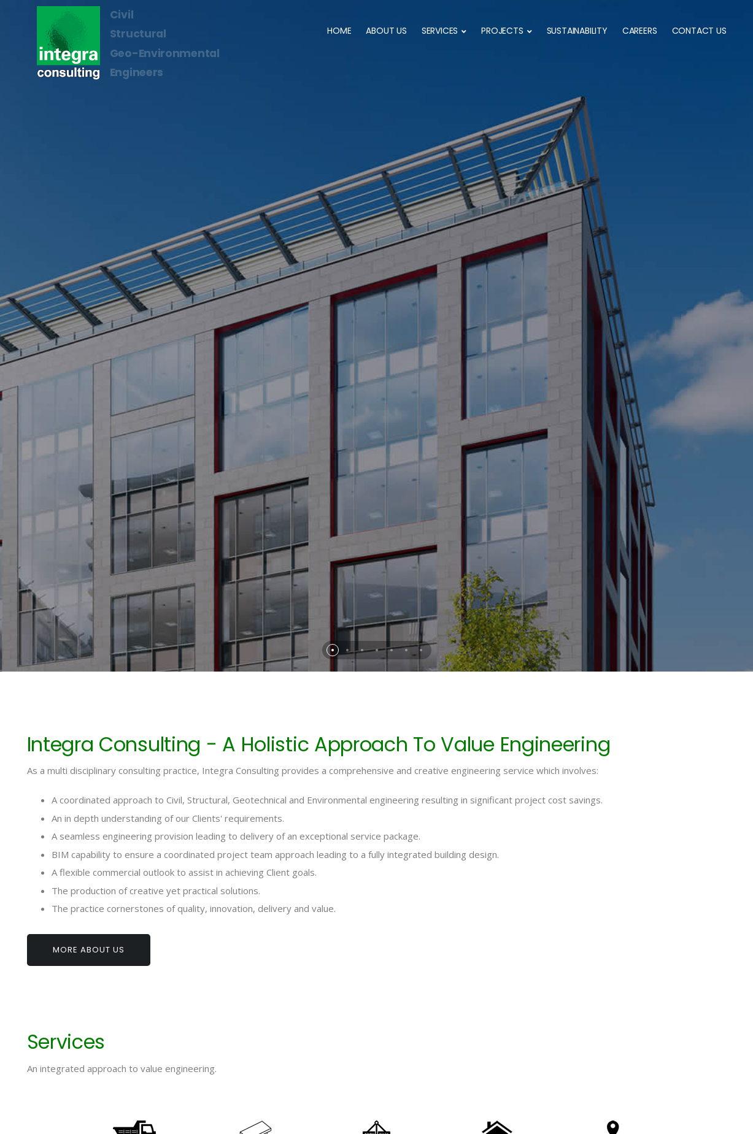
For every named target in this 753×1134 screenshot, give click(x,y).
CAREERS (639, 31)
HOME (339, 31)
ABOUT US (386, 31)
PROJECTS (502, 31)
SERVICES (440, 31)
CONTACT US (699, 31)
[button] (332, 445)
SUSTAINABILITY (577, 31)
